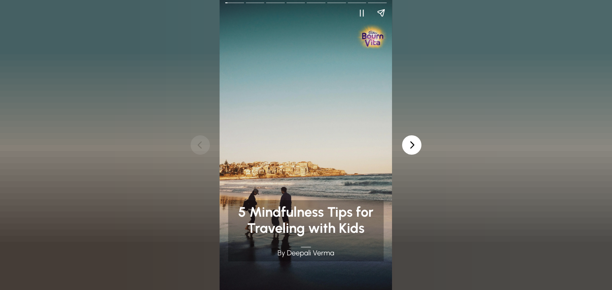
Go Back (230, 5)
